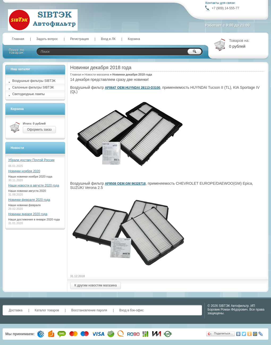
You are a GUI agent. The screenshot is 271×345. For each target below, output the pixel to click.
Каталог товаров (47, 310)
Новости (17, 148)
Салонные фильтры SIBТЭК (33, 87)
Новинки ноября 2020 (24, 171)
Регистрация (79, 39)
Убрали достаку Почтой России (31, 160)
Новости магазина (96, 74)
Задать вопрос (47, 39)
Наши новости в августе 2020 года (33, 185)
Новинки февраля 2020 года (29, 200)
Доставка (16, 310)
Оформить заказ (39, 129)
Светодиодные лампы (28, 94)
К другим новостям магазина (95, 285)
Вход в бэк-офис (131, 310)
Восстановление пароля (89, 310)
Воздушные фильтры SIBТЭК (34, 81)
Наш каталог (20, 69)
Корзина (134, 39)
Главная (18, 39)
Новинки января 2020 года (27, 214)
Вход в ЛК (108, 39)
